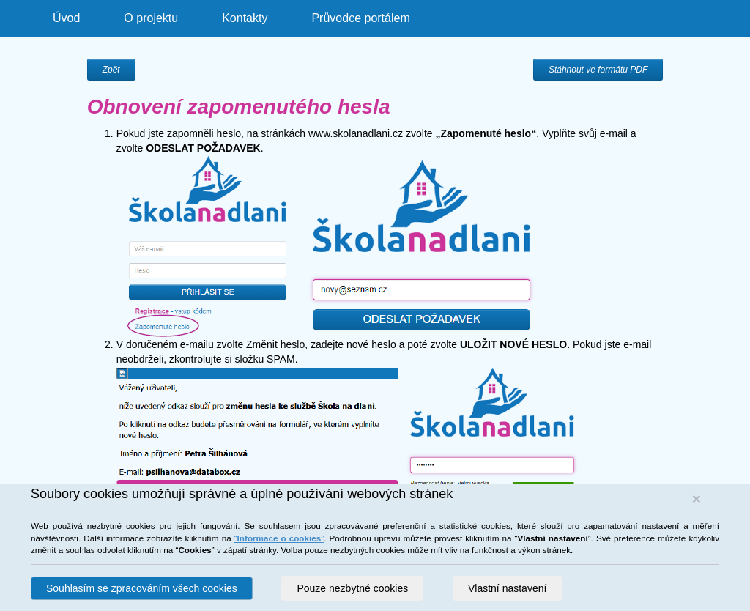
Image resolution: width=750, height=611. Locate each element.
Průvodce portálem (360, 18)
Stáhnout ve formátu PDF (598, 69)
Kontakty (244, 18)
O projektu (151, 18)
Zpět (111, 69)
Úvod (66, 18)
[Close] (696, 498)
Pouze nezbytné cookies (352, 588)
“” (279, 538)
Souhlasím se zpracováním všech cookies (141, 588)
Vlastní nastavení (507, 588)
